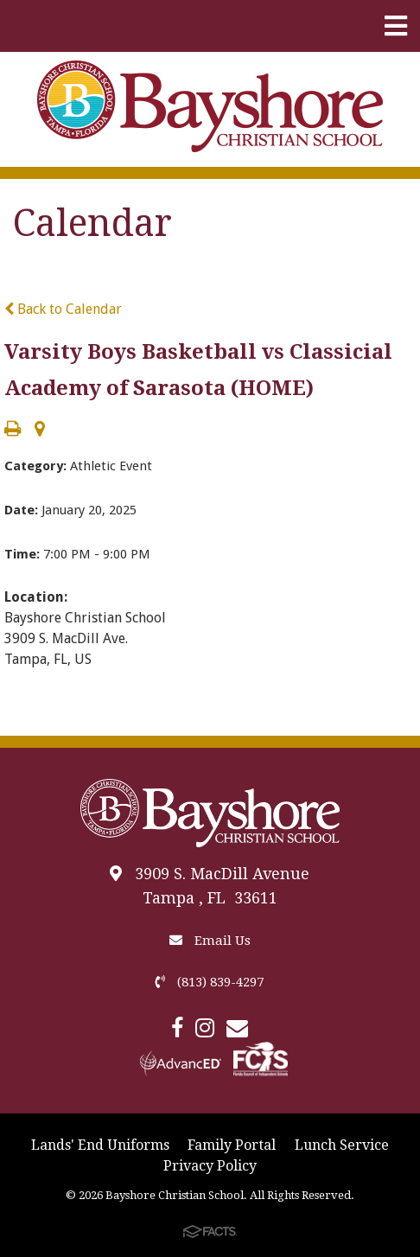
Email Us (210, 940)
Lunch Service (342, 1145)
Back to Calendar (63, 309)
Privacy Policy (210, 1166)
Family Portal (232, 1145)
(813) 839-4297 (210, 982)
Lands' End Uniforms (100, 1145)
